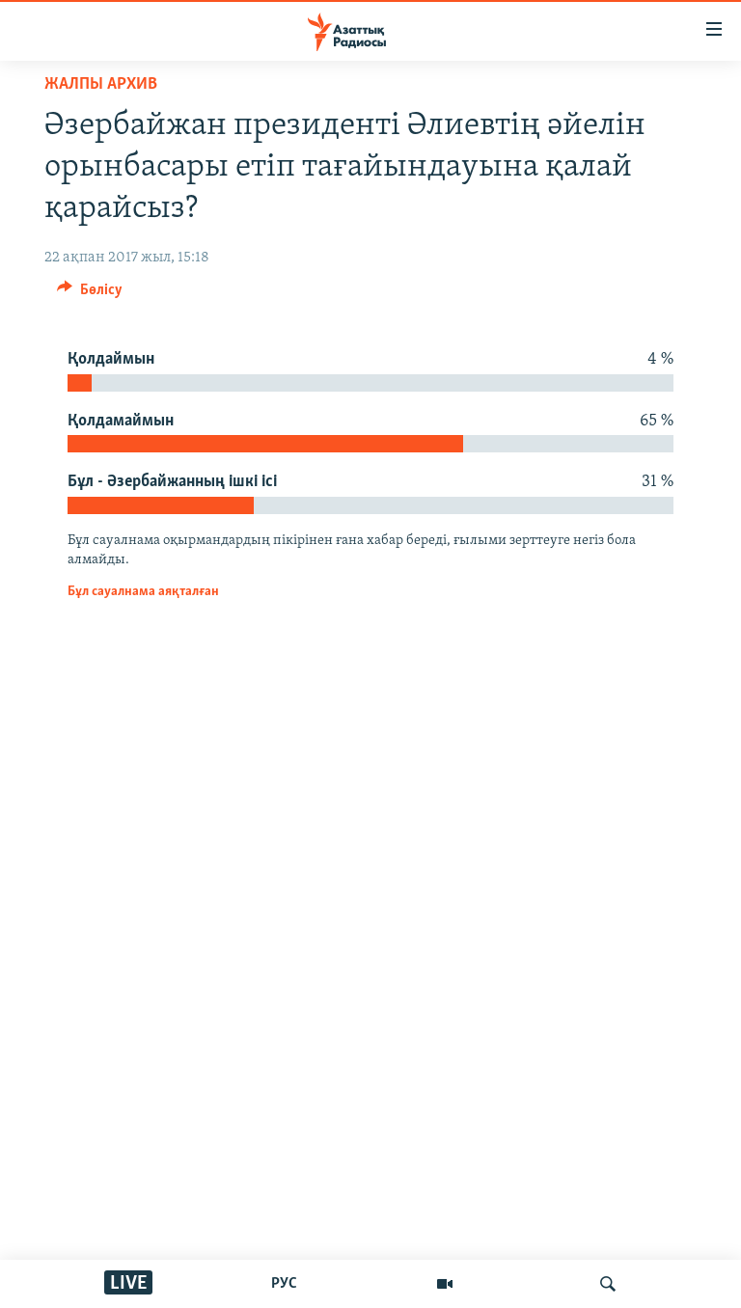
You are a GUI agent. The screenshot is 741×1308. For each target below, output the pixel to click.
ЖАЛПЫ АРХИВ (100, 84)
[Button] (90, 294)
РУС (284, 1284)
